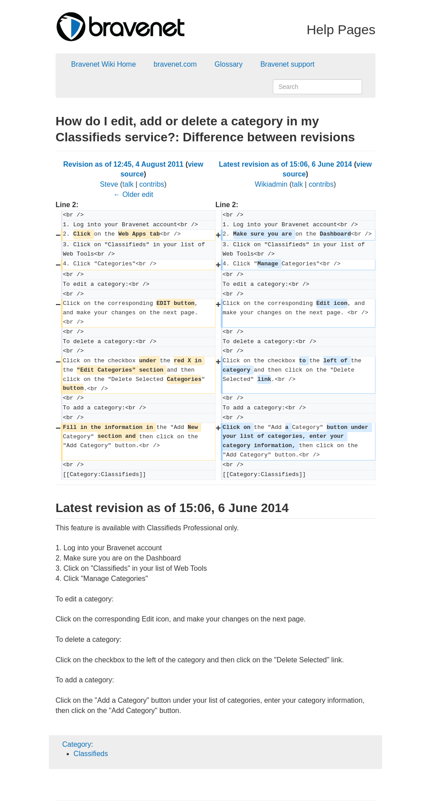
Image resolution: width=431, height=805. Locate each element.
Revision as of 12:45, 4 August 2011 (123, 164)
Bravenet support (287, 64)
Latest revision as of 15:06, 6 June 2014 (285, 164)
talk (128, 184)
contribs (152, 184)
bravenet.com (175, 64)
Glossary (229, 64)
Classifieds (91, 753)
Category (76, 744)
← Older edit (133, 194)
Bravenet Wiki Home (103, 64)
